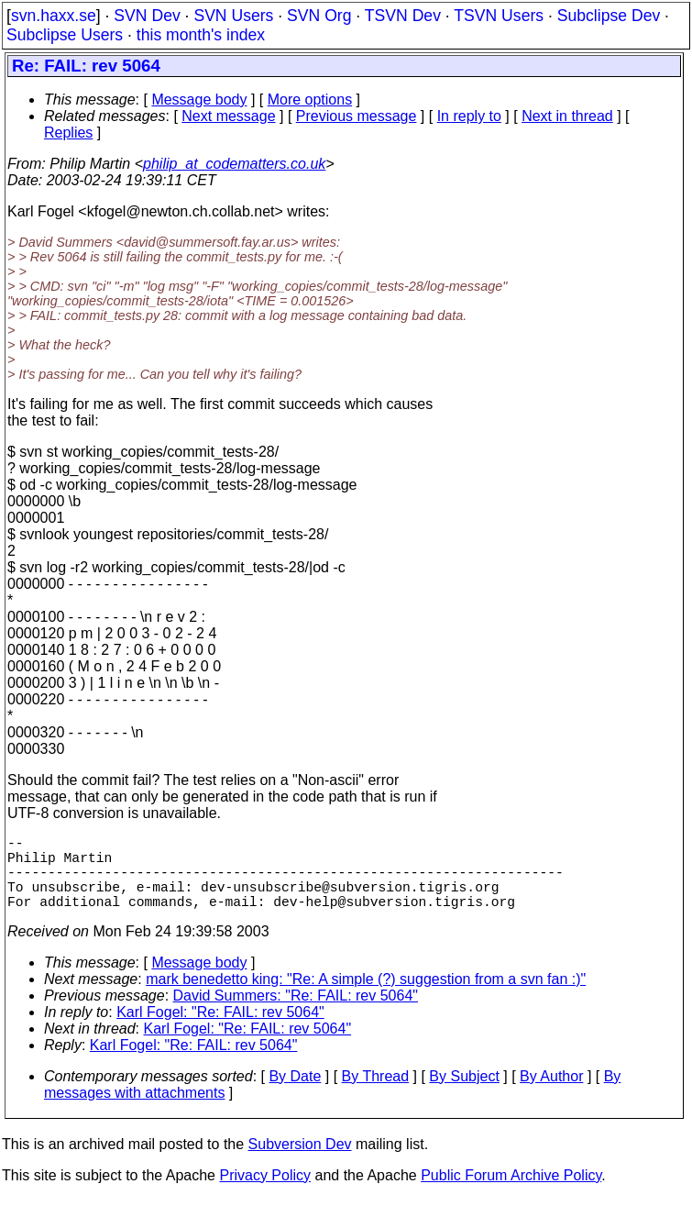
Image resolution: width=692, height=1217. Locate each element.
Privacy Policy (265, 1193)
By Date (295, 1094)
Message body (199, 99)
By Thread (376, 1094)
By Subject (464, 1094)
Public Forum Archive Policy (511, 1193)
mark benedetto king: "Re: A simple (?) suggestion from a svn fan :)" (366, 997)
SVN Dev (147, 15)
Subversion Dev (300, 1162)
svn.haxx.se (53, 15)
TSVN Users (499, 15)
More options (310, 99)
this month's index (201, 35)
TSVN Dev (403, 15)
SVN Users (233, 15)
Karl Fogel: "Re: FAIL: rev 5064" (220, 1030)
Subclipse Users (64, 35)
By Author (551, 1094)
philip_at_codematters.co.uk (234, 163)
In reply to (469, 116)
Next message (228, 116)
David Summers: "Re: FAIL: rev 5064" (295, 1014)
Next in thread (567, 116)
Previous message (356, 116)
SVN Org (319, 15)
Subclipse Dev (608, 15)
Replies (68, 132)
